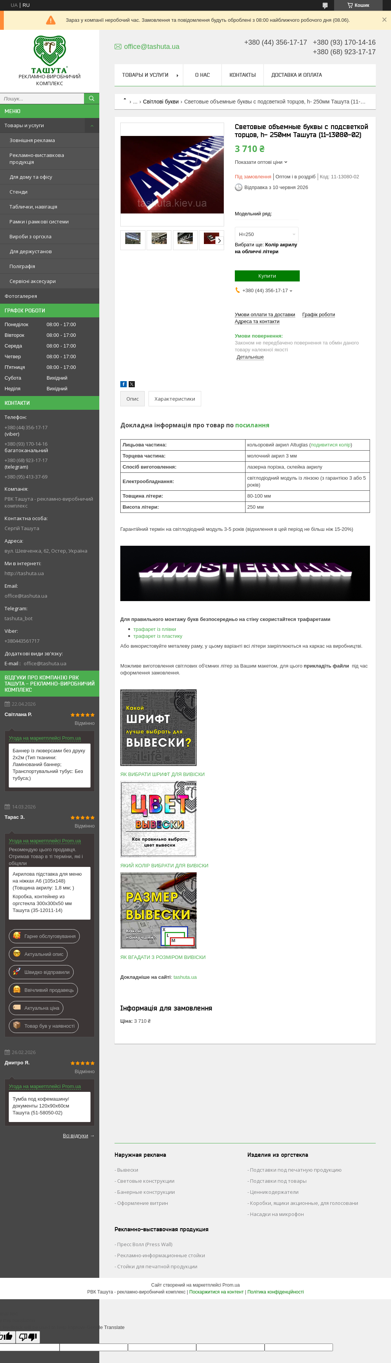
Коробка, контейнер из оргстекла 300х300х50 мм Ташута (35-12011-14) (42, 903)
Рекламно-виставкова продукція (37, 158)
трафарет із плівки (154, 629)
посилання (252, 425)
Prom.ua (231, 1285)
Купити (267, 275)
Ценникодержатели (274, 1191)
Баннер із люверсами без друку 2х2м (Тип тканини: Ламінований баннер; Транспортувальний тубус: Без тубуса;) (49, 764)
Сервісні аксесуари (33, 281)
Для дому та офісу (31, 176)
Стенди (18, 191)
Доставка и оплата (296, 75)
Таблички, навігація (33, 206)
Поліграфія (22, 266)
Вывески (127, 1169)
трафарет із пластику (157, 636)
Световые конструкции (145, 1180)
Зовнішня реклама (32, 140)
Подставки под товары (278, 1180)
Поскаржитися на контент (216, 1292)
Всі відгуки (75, 1135)
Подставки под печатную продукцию (296, 1169)
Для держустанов (31, 251)
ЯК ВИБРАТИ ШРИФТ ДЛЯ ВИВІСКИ (162, 774)
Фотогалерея (21, 296)
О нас (202, 75)
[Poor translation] (28, 1337)
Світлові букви (161, 102)
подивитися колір (331, 445)
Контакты (242, 75)
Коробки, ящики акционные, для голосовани (304, 1203)
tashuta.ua (185, 977)
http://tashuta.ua (24, 573)
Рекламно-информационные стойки (161, 1255)
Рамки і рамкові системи (39, 221)
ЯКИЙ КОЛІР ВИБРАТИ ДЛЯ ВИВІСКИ (164, 865)
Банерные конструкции (146, 1191)
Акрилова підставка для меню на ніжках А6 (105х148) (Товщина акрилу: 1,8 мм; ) (47, 881)
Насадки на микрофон (277, 1214)
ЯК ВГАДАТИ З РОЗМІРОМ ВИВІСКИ (163, 957)
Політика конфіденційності (275, 1292)
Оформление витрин (142, 1203)
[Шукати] (91, 98)
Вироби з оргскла (31, 236)
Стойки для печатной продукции (157, 1266)
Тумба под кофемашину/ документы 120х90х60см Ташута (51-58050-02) (41, 1106)
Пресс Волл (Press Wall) (144, 1244)
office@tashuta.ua (26, 595)
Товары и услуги (24, 125)
